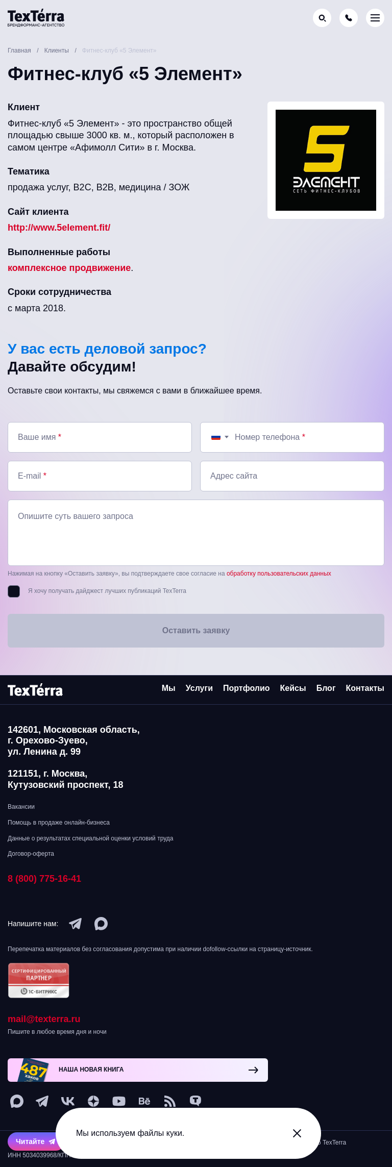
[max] (101, 923)
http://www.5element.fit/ (59, 227)
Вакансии (21, 807)
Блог (326, 688)
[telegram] (75, 923)
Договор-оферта (31, 854)
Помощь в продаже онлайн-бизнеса (59, 822)
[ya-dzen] (93, 1101)
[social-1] (170, 1101)
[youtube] (119, 1101)
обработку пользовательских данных (279, 573)
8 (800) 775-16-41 (44, 879)
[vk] (68, 1101)
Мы (169, 688)
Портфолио (246, 688)
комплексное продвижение (69, 268)
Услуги (199, 688)
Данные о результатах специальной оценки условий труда (90, 838)
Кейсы (293, 688)
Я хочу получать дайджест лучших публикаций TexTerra (107, 590)
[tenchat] (195, 1101)
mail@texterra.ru (44, 1019)
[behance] (144, 1101)
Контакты (365, 688)
